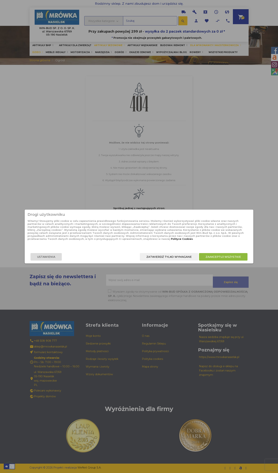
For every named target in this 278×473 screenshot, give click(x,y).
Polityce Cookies (136, 243)
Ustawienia (69, 257)
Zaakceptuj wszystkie (200, 257)
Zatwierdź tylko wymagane (146, 257)
